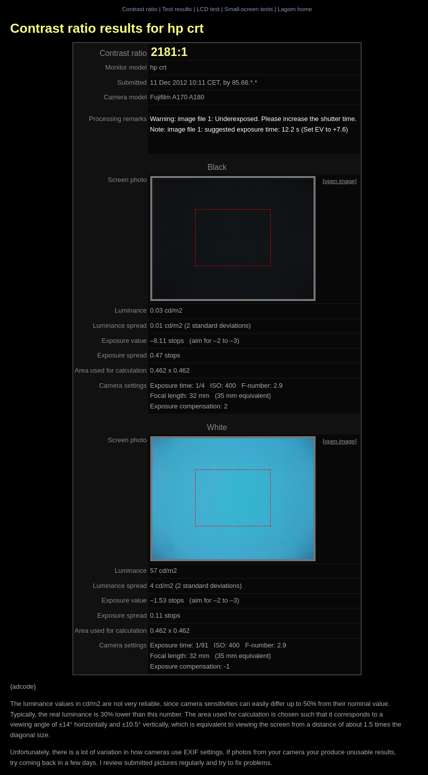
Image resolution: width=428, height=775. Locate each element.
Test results (177, 9)
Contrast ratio (139, 9)
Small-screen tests (248, 9)
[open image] (340, 180)
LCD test (208, 9)
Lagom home (295, 9)
